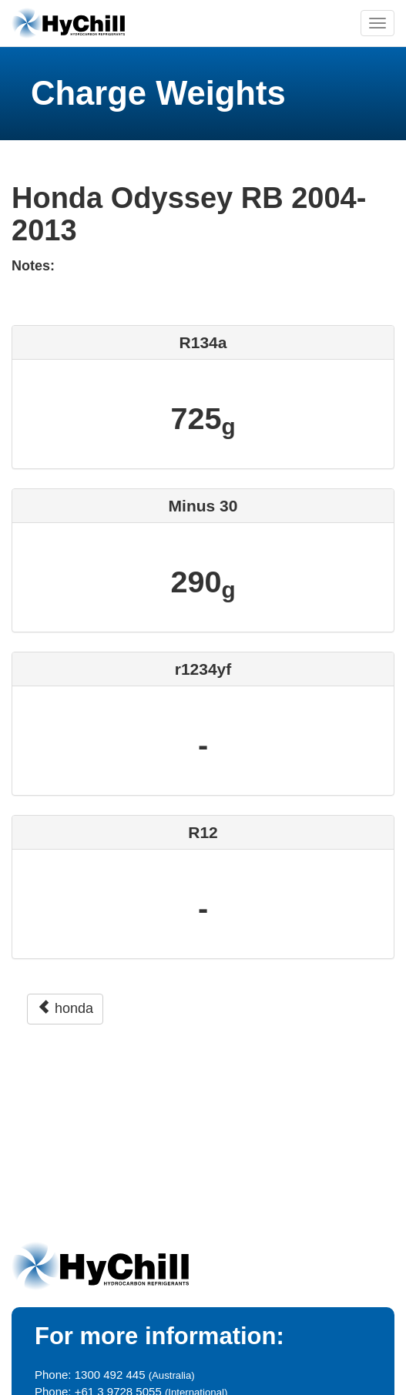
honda (65, 1008)
